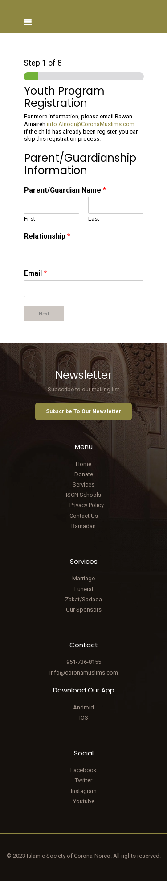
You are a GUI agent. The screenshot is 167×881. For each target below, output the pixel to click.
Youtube (83, 801)
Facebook (83, 770)
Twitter (83, 780)
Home (83, 464)
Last (93, 218)
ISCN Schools (83, 494)
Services (83, 484)
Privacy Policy (86, 505)
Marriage (83, 578)
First (29, 218)
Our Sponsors (84, 609)
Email (35, 273)
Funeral (83, 589)
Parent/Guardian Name (65, 190)
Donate (83, 474)
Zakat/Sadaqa (83, 599)
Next (44, 313)
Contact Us (83, 515)
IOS (83, 717)
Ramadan (83, 526)
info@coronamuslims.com (83, 672)
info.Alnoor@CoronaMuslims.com (90, 124)
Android (83, 707)
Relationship (47, 236)
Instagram (84, 791)
